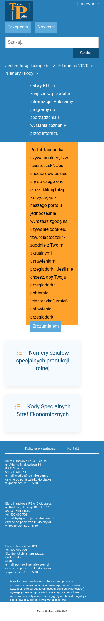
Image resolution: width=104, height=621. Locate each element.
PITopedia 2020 (72, 65)
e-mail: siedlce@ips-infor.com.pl (27, 476)
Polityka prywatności (40, 448)
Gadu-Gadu (13, 557)
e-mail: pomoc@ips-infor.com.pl (27, 565)
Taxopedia (18, 27)
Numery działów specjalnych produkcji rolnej (42, 360)
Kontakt (73, 448)
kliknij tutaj (53, 189)
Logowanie (88, 3)
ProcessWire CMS (58, 611)
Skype (9, 561)
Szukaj (86, 52)
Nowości (46, 27)
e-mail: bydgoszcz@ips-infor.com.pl (29, 518)
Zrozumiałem (46, 326)
